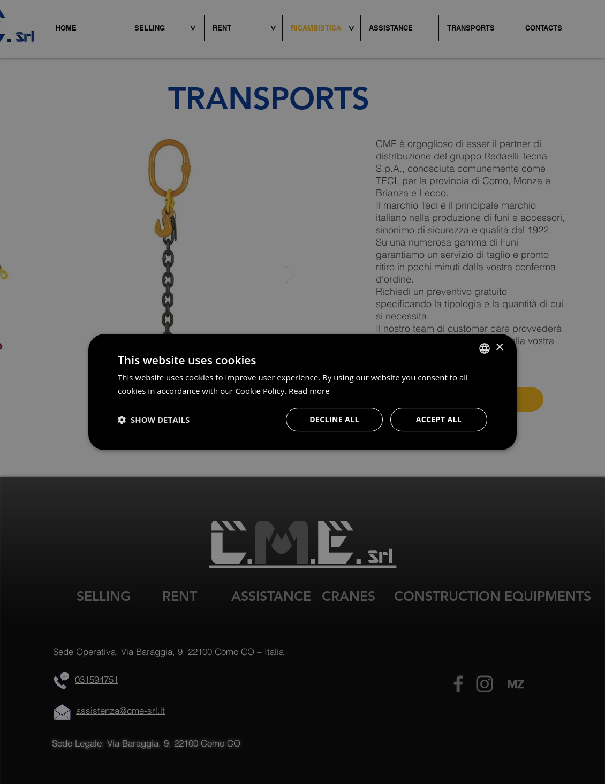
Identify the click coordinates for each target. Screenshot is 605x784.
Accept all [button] (439, 419)
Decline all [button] (334, 419)
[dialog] (302, 392)
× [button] (499, 348)
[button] (154, 419)
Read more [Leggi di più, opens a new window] (309, 390)
